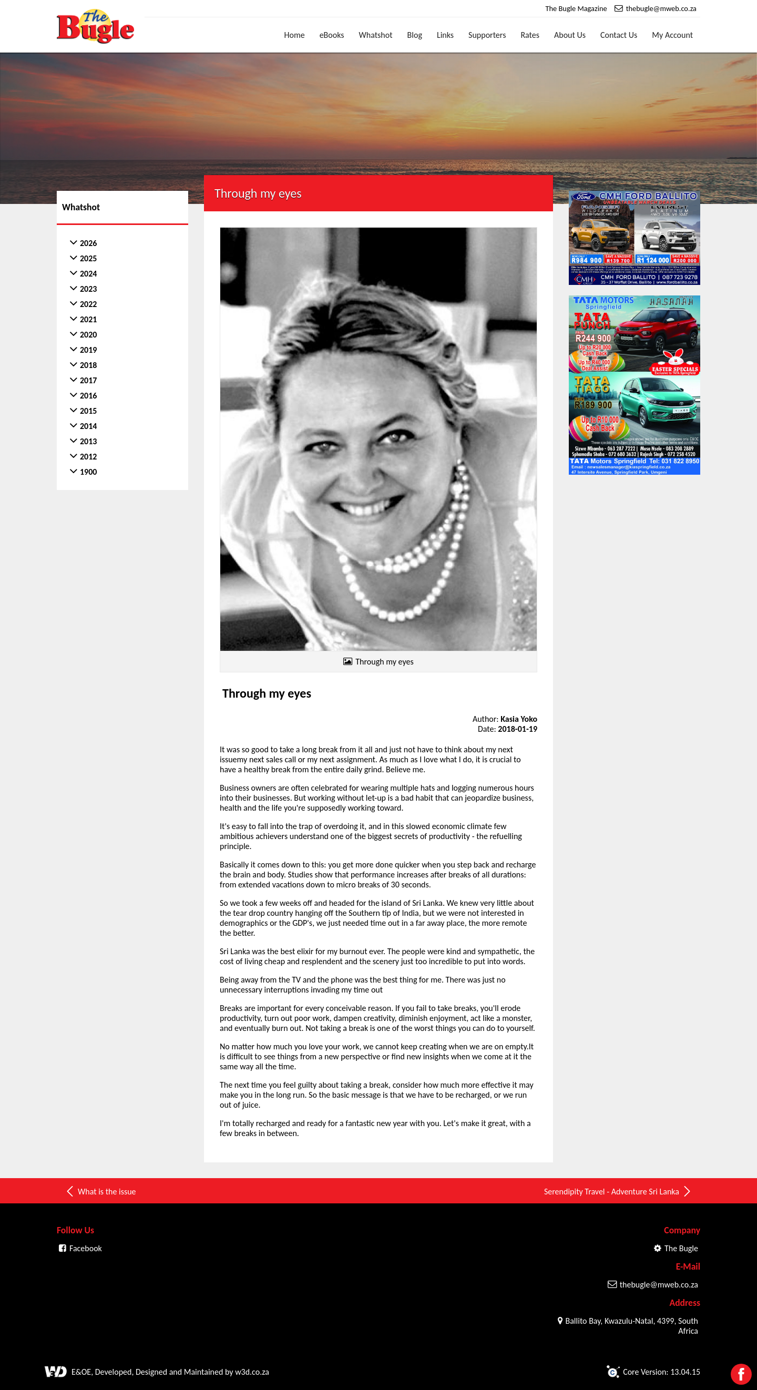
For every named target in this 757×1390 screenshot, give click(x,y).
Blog (414, 35)
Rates (529, 35)
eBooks (332, 35)
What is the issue (100, 1191)
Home (294, 35)
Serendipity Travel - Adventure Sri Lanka (618, 1191)
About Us (570, 35)
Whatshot (376, 35)
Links (445, 35)
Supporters (487, 35)
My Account (672, 35)
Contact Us (618, 35)
